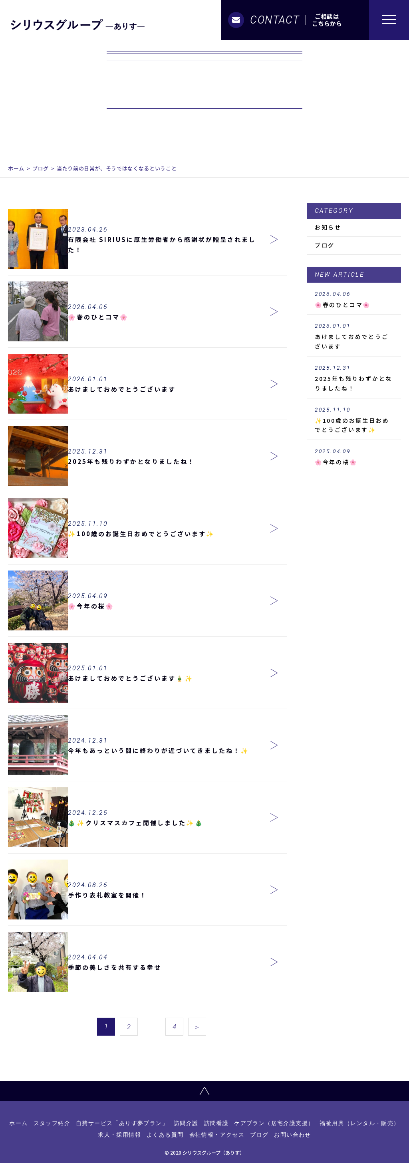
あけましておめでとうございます (354, 336)
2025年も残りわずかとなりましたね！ (354, 378)
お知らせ (328, 227)
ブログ (40, 168)
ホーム (16, 168)
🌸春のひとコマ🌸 (354, 300)
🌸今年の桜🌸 (354, 457)
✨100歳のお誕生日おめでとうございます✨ (354, 420)
